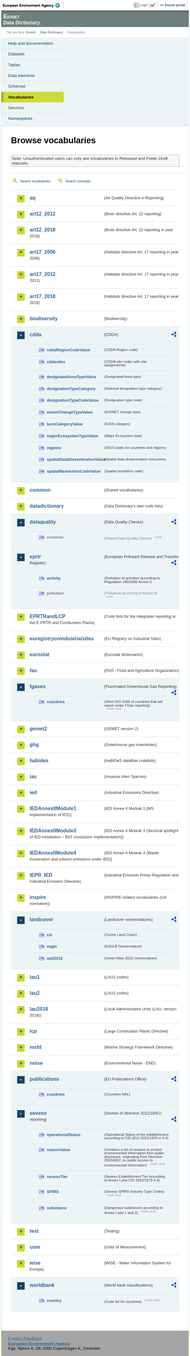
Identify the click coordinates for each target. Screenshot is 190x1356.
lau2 (35, 993)
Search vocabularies (35, 181)
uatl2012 (55, 958)
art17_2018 (43, 296)
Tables (14, 65)
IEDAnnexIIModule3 (53, 830)
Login (143, 5)
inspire (38, 897)
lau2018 (39, 1009)
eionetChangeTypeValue (70, 412)
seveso (38, 1113)
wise (35, 1263)
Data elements (21, 75)
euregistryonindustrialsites (62, 638)
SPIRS (53, 1191)
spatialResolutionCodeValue (73, 471)
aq (33, 198)
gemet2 (38, 728)
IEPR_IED (41, 875)
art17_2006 (43, 252)
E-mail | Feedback (24, 1338)
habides (39, 760)
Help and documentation (30, 43)
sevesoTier (57, 1176)
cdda (35, 334)
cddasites (56, 361)
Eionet (31, 32)
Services (16, 107)
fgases (38, 686)
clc (49, 934)
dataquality (43, 522)
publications (44, 1079)
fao (33, 670)
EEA (33, 5)
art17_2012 (43, 274)
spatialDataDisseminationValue (75, 459)
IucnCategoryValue (65, 424)
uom (35, 1247)
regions (54, 447)
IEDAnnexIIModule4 (53, 853)
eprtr (35, 556)
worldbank (42, 1285)
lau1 (35, 977)
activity (54, 578)
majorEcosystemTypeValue (72, 436)
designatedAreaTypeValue (71, 376)
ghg (34, 744)
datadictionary (47, 506)
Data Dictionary (51, 32)
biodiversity (44, 318)
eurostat (39, 654)
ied (33, 792)
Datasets (16, 54)
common (40, 490)
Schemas (17, 86)
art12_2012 (43, 213)
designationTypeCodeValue (73, 400)
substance (56, 1208)
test (34, 1231)
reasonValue (58, 1149)
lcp (33, 1031)
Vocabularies (21, 97)
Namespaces (20, 118)
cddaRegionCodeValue (68, 350)
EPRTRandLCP (48, 616)
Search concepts (78, 181)
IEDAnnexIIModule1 (53, 808)
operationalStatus (63, 1134)
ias (33, 776)
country (54, 1300)
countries (56, 701)
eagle (52, 946)
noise (36, 1063)
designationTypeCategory (71, 388)
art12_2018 (43, 229)
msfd (35, 1047)
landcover (41, 919)
